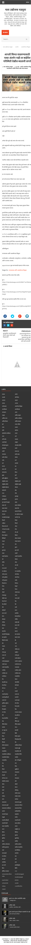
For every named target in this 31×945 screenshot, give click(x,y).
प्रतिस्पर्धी (3, 610)
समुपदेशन (17, 814)
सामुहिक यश (17, 829)
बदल (3, 628)
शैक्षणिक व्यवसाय (5, 781)
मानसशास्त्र (17, 667)
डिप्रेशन (16, 535)
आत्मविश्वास (17, 409)
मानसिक (3, 670)
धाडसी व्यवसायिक (18, 556)
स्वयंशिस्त (4, 862)
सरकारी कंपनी (17, 820)
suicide (16, 883)
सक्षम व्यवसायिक (5, 826)
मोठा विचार (4, 685)
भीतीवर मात (17, 649)
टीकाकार (3, 532)
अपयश (3, 403)
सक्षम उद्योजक (17, 823)
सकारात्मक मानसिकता (6, 808)
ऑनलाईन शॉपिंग (18, 445)
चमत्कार (3, 514)
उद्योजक (16, 430)
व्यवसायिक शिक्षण (5, 757)
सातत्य (16, 826)
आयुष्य (3, 415)
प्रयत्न (16, 610)
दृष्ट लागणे (17, 550)
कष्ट (15, 466)
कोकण (16, 478)
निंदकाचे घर (4, 583)
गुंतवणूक (16, 496)
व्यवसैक (16, 757)
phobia (16, 880)
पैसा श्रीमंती (4, 604)
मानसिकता (4, 676)
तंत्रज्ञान (3, 541)
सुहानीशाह (17, 838)
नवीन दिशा (17, 574)
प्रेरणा (3, 616)
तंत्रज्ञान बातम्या (18, 541)
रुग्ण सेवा (4, 712)
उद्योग (20, 68)
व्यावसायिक (4, 760)
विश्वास (3, 742)
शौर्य (16, 781)
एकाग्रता (16, 439)
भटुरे (16, 643)
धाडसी (16, 553)
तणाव (3, 544)
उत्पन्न (3, 427)
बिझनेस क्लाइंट (5, 640)
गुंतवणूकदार (4, 499)
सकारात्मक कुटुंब (18, 802)
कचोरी (3, 451)
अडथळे (3, 397)
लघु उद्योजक (17, 715)
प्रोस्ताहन (3, 619)
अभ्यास (16, 403)
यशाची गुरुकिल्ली (5, 697)
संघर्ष (3, 790)
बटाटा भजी (17, 625)
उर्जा (16, 436)
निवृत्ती (16, 586)
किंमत (16, 472)
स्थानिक (16, 841)
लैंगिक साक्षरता (18, 724)
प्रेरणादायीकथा (17, 616)
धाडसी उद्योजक (5, 556)
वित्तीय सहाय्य (17, 736)
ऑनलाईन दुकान (5, 445)
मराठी (3, 658)
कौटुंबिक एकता (5, 481)
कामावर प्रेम (4, 472)
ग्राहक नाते (4, 505)
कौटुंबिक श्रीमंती (5, 484)
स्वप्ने (15, 859)
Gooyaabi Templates (20, 942)
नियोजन (16, 583)
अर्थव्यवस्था (4, 406)
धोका (16, 562)
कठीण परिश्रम (4, 457)
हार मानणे (4, 865)
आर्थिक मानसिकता (18, 418)
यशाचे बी (16, 697)
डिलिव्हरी (3, 538)
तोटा (16, 544)
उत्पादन (16, 427)
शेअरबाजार (17, 772)
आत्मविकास (9, 68)
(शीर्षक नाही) (12, 905)
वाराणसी (16, 730)
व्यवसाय (26, 68)
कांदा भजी (4, 469)
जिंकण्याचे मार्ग (5, 526)
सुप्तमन (3, 835)
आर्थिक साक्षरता (18, 421)
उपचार (16, 433)
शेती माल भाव (4, 778)
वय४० (16, 727)
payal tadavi (5, 880)
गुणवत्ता (16, 499)
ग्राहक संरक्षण (4, 508)
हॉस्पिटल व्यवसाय (5, 871)
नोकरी (3, 592)
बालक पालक (17, 637)
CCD (16, 871)
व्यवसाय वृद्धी (17, 748)
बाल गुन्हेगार (4, 637)
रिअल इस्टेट (17, 706)
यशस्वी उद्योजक (5, 694)
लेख (23, 68)
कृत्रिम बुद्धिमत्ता (5, 478)
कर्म (3, 463)
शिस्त (16, 766)
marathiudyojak (19, 877)
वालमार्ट (3, 733)
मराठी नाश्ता (4, 664)
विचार (3, 736)
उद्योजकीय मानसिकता (6, 433)
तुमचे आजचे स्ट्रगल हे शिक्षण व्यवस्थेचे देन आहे (19, 912)
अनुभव (16, 400)
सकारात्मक (4, 802)
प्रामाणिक (16, 613)
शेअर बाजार (4, 772)
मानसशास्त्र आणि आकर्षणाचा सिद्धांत (18, 270)
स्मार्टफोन (16, 853)
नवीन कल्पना (4, 574)
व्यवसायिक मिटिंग (18, 754)
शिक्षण (3, 769)
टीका (16, 529)
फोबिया (16, 619)
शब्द (16, 763)
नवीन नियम (17, 577)
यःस (16, 688)
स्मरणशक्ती (4, 853)
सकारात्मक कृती (5, 805)
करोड (3, 460)
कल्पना (3, 466)
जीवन (16, 526)
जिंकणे (16, 523)
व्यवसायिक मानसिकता (6, 754)
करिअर (16, 457)
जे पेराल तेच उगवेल (5, 529)
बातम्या (16, 631)
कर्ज (16, 460)
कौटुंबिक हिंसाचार (5, 487)
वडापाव (3, 727)
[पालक (3, 394)
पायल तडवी (17, 598)
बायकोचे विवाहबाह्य (5, 634)
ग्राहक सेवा (17, 508)
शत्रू (2, 763)
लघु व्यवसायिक (5, 718)
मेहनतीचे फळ (4, 682)
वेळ (15, 742)
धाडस (3, 553)
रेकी (3, 715)
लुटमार (16, 718)
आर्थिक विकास (15, 68)
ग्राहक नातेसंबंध (18, 505)
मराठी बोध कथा (18, 664)
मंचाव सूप (4, 652)
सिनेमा (3, 832)
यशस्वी (16, 691)
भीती (3, 649)
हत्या (16, 862)
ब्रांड (2, 643)
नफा (16, 568)
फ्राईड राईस (17, 622)
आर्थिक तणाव (4, 418)
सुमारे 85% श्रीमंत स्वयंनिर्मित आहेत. (17, 898)
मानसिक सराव (17, 673)
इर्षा (2, 424)
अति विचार (17, 397)
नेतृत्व (3, 589)
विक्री (16, 733)
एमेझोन (16, 442)
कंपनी (16, 448)
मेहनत (16, 679)
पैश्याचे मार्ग (4, 601)
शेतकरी (3, 775)
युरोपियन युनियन (5, 703)
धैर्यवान (16, 559)
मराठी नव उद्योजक (18, 661)
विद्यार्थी (3, 739)
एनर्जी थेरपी (4, 442)
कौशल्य (16, 487)
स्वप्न (15, 856)
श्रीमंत (3, 784)
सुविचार (3, 838)
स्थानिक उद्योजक (18, 844)
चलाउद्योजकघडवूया (6, 517)
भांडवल (3, 646)
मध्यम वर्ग (4, 655)
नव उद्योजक (4, 571)
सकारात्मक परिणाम (18, 805)
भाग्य (16, 646)
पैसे (15, 604)
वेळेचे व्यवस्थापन (5, 745)
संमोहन (3, 796)
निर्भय (3, 586)
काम (16, 469)
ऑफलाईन (4, 448)
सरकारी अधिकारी (5, 820)
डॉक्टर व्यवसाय (18, 538)
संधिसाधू (16, 790)
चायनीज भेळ (17, 517)
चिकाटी (3, 520)
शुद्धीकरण (17, 769)
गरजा (3, 493)
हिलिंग (16, 868)
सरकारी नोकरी (5, 823)
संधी (3, 793)
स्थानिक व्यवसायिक (18, 847)
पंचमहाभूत (4, 595)
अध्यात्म (3, 400)
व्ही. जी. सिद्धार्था (18, 760)
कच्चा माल (17, 451)
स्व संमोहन (4, 856)
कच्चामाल (4, 454)
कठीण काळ (17, 454)
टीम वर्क (16, 532)
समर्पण (3, 811)
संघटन (16, 787)
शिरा (3, 766)
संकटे (3, 787)
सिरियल (16, 832)
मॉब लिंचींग (17, 682)
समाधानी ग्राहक (5, 814)
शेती (15, 775)
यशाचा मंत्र (17, 694)
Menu (5, 32)
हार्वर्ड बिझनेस (17, 865)
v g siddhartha (18, 886)
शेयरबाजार (17, 778)
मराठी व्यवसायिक (5, 667)
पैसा (15, 601)
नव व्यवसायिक (18, 571)
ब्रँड (15, 640)
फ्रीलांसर (3, 625)
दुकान (16, 547)
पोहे (2, 607)
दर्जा (3, 547)
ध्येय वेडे (16, 565)
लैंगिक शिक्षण (4, 724)
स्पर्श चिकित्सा (17, 850)
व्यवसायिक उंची (18, 751)
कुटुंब (3, 475)
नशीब (16, 580)
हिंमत (3, 868)
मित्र (3, 679)
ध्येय (3, 565)
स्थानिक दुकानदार (5, 847)
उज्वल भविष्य (17, 424)
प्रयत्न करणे (4, 613)
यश (2, 691)
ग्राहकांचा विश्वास (18, 511)
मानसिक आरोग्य (18, 670)
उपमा (3, 436)
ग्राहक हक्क (4, 511)
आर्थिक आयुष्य (18, 415)
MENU (27, 2)
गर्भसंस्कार (4, 496)
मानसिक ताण (4, 673)
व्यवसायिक (4, 751)
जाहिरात (3, 523)
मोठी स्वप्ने (17, 685)
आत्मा (16, 412)
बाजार (16, 628)
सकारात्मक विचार (18, 808)
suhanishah (5, 883)
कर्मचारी (16, 463)
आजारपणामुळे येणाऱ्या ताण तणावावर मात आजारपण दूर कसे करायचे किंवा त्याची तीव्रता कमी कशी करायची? (24, 337)
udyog (3, 886)
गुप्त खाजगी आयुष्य (6, 502)
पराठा (16, 595)
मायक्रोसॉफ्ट (17, 676)
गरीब (16, 493)
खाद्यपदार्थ (4, 490)
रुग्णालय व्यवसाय (18, 712)
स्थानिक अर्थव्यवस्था (6, 844)
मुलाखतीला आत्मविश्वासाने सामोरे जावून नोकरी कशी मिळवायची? (9, 335)
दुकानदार (4, 550)
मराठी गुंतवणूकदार (5, 661)
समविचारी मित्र (17, 811)
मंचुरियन (16, 652)
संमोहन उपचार (17, 796)
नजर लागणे (4, 568)
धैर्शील (3, 562)
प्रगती (16, 607)
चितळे (16, 520)
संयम (3, 799)
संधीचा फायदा (17, 793)
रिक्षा (16, 709)
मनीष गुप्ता (17, 655)
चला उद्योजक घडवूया (8, 322)
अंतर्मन (21, 66)
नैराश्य (16, 589)
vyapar (4, 889)
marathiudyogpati (19, 874)
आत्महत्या (4, 412)
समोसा (16, 817)
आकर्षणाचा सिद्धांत (18, 406)
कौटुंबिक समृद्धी (18, 484)
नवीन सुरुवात (4, 580)
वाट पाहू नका (4, 730)
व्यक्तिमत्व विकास (18, 745)
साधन (3, 829)
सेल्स (3, 841)
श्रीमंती (16, 784)
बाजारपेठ (4, 631)
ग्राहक (16, 502)
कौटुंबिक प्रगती (17, 481)
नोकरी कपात (17, 592)
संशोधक (16, 799)
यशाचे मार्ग (4, 700)
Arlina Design (22, 940)
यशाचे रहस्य (17, 700)
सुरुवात (16, 835)
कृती (16, 475)
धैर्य (2, 559)
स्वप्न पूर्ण (3, 859)
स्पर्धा (3, 850)
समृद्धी (3, 817)
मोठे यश (3, 688)
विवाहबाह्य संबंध (18, 739)
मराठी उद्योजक (18, 658)
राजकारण (4, 706)
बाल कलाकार (17, 634)
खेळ (16, 490)
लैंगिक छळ (17, 721)
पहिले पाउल (4, 598)
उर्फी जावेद (4, 439)
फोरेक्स (3, 622)
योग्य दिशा (17, 703)
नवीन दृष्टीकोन (4, 577)
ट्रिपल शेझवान (4, 535)
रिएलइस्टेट (4, 709)
